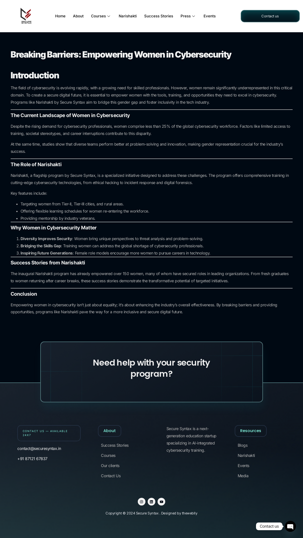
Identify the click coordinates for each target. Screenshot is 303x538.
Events (210, 16)
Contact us (270, 16)
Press (188, 16)
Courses (101, 16)
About (78, 16)
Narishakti (128, 16)
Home (60, 16)
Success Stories (158, 16)
